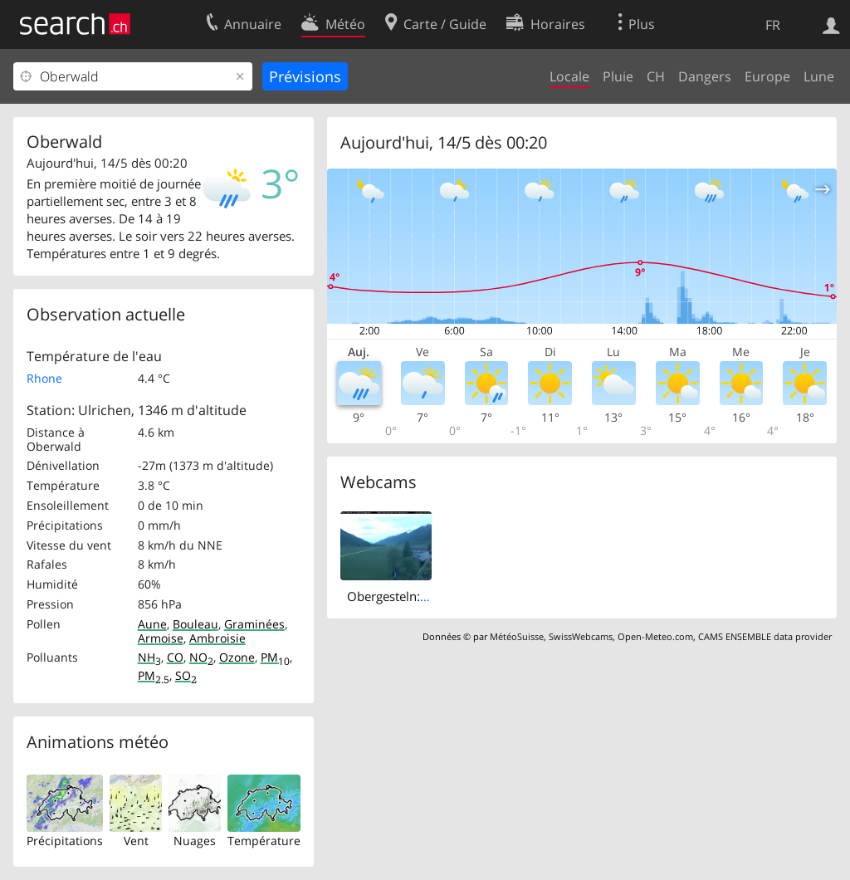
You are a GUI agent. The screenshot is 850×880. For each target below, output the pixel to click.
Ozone (237, 657)
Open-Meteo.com (655, 636)
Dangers (704, 76)
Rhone (44, 378)
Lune (819, 76)
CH (656, 76)
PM (275, 657)
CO (175, 657)
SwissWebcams (581, 636)
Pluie (618, 76)
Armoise (160, 638)
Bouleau (195, 624)
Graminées (254, 624)
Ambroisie (217, 638)
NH (149, 657)
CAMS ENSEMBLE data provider (765, 636)
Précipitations (65, 840)
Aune (152, 624)
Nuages (194, 840)
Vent (136, 840)
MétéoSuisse (517, 636)
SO (186, 675)
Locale (569, 76)
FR (772, 25)
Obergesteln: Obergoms (415, 596)
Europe (767, 76)
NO (201, 657)
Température (263, 840)
